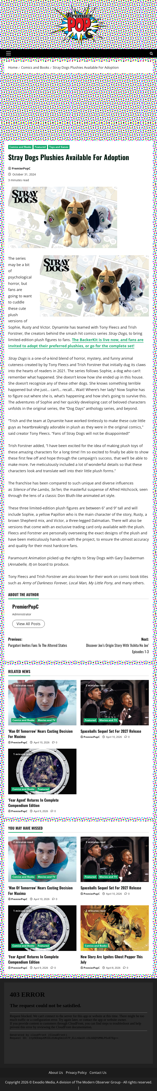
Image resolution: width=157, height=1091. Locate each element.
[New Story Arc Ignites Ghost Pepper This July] (115, 927)
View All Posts (28, 623)
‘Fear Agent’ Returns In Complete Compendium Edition (32, 802)
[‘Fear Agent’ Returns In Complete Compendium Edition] (42, 771)
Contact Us (98, 1071)
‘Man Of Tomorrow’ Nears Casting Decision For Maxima (40, 733)
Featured (40, 147)
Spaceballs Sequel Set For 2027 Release (110, 731)
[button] (8, 53)
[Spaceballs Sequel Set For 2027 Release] (115, 703)
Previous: (43, 642)
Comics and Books (20, 147)
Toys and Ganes (58, 147)
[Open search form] (151, 53)
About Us (56, 1071)
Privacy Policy (76, 1071)
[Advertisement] (78, 106)
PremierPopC (21, 168)
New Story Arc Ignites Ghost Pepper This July (114, 955)
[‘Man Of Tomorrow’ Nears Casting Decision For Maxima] (42, 703)
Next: (113, 645)
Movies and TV (46, 720)
